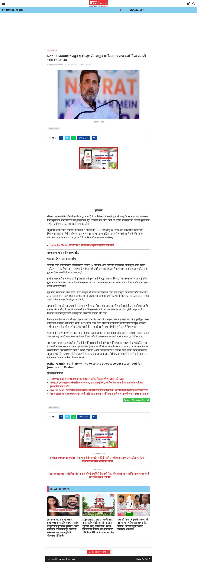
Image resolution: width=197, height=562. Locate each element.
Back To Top (143, 558)
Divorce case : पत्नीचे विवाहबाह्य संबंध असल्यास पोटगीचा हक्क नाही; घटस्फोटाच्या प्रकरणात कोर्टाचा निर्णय (98, 390)
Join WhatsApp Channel (136, 400)
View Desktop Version (98, 552)
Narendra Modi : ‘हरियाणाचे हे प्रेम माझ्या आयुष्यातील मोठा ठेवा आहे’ (82, 245)
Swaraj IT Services (67, 559)
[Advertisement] (98, 30)
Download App (137, 10)
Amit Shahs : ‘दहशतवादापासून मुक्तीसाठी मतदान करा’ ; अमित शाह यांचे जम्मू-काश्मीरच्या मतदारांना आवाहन (99, 393)
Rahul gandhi (54, 128)
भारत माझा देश (52, 50)
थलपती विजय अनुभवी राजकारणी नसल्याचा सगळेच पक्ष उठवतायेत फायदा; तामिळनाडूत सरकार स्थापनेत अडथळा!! (132, 524)
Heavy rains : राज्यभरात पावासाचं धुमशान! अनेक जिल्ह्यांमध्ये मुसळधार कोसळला (87, 378)
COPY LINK (83, 138)
